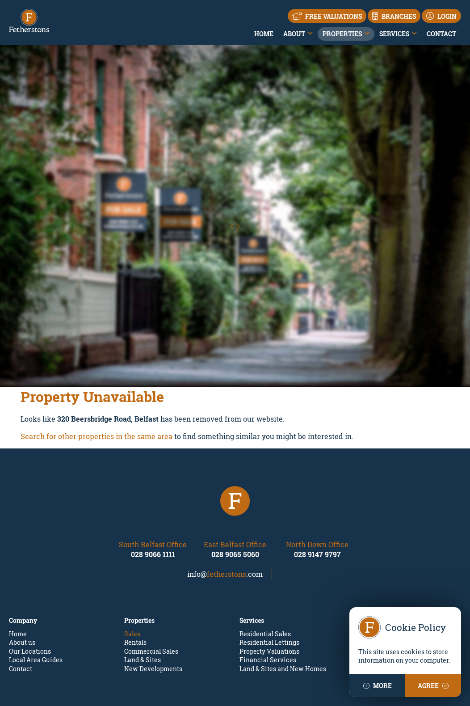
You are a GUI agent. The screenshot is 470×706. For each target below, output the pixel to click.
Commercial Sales (151, 602)
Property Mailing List (386, 584)
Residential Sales (265, 584)
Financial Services (267, 611)
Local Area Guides (36, 611)
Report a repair (377, 593)
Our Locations (30, 602)
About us (22, 593)
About (294, 34)
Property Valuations (269, 602)
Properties (342, 34)
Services (394, 34)
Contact (441, 34)
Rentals (135, 593)
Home (263, 34)
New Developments (153, 619)
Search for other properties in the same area (96, 387)
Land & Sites (142, 611)
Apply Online (374, 602)
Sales (132, 584)
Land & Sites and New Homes (282, 619)
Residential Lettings (269, 593)
